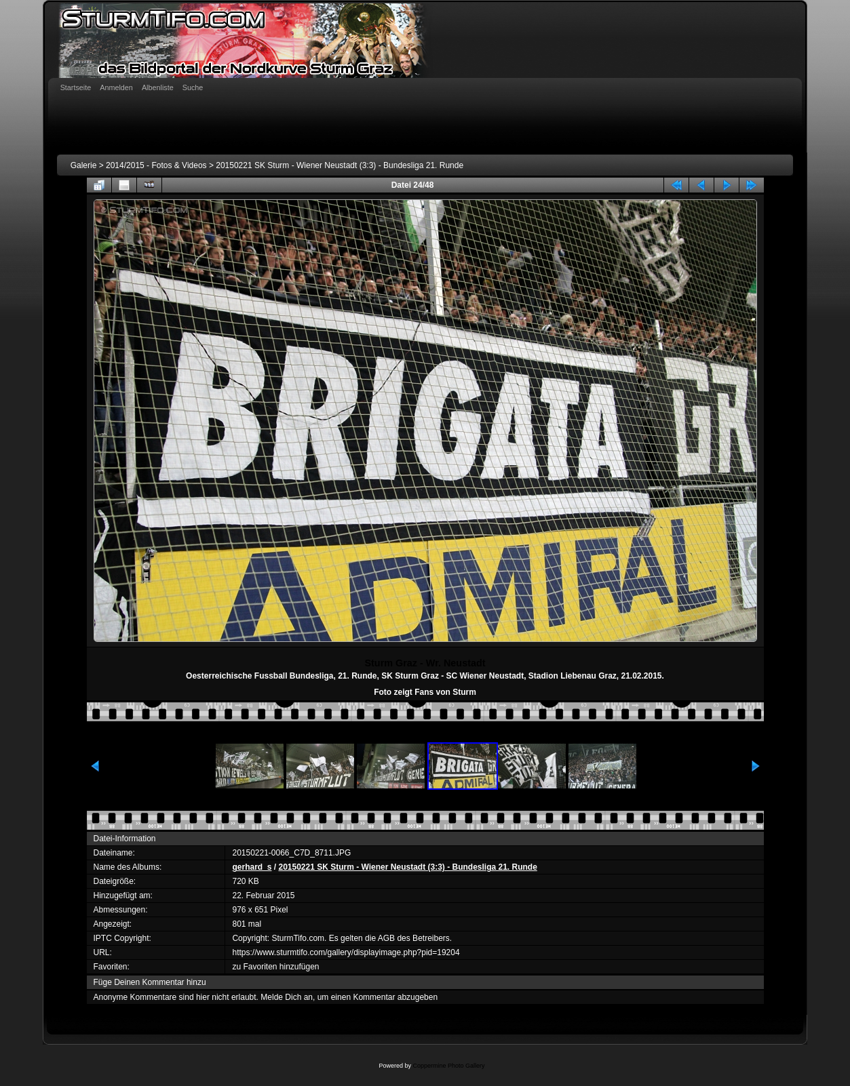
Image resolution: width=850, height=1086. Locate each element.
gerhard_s (251, 867)
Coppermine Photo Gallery (448, 1065)
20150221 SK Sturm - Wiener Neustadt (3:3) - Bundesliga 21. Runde (339, 165)
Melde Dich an (286, 997)
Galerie (84, 165)
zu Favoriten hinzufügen (275, 966)
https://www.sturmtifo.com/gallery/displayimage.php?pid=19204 (345, 952)
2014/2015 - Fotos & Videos (156, 165)
